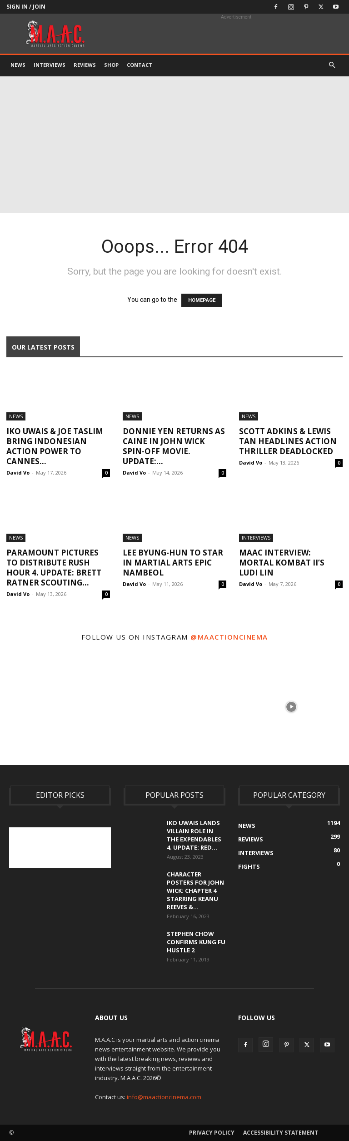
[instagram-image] (57, 705)
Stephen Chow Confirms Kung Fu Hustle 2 (196, 942)
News (17, 64)
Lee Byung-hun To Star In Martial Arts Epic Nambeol (173, 562)
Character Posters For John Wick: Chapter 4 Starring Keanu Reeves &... (195, 890)
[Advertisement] (174, 144)
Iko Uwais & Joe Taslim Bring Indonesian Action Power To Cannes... (54, 446)
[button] (332, 65)
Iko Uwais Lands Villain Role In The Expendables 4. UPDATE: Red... (194, 835)
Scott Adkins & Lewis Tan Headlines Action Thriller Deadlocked (288, 441)
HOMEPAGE (201, 300)
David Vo (18, 472)
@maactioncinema (229, 636)
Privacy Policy (211, 1132)
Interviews (49, 64)
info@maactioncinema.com (164, 1097)
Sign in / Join (25, 6)
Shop (111, 64)
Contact (139, 64)
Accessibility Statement (280, 1132)
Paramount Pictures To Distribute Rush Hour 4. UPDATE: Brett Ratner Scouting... (53, 567)
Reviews (85, 64)
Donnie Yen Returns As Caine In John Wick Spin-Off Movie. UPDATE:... (174, 446)
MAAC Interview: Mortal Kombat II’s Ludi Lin (281, 562)
